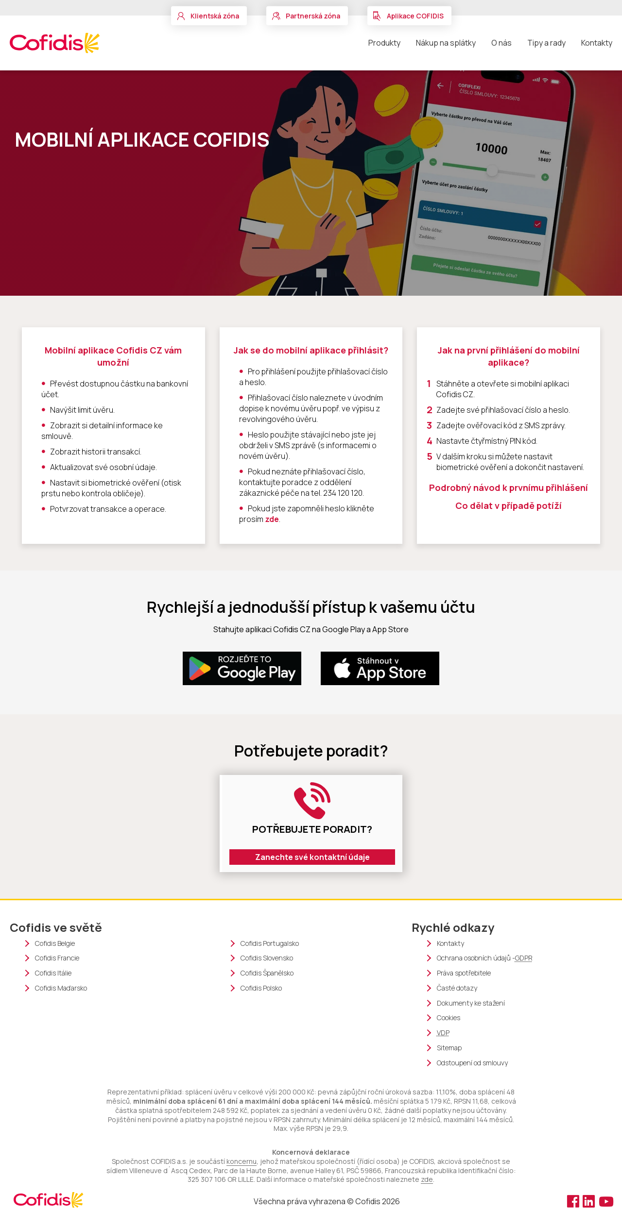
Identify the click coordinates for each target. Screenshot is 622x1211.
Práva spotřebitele (464, 973)
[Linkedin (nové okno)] (590, 1200)
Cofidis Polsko (261, 988)
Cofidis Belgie (55, 943)
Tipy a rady (546, 42)
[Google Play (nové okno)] (242, 668)
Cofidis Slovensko (267, 958)
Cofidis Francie (57, 958)
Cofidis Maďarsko (61, 988)
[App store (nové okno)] (380, 668)
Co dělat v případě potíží (508, 505)
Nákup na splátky (446, 42)
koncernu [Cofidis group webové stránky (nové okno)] (241, 1161)
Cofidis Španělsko (267, 973)
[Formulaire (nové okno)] (311, 823)
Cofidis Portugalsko (270, 943)
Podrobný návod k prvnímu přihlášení (508, 487)
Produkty (384, 42)
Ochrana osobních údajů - (485, 958)
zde (272, 519)
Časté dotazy (457, 988)
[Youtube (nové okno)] (605, 1200)
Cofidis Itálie (53, 973)
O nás (501, 42)
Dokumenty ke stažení (471, 1003)
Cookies (448, 1017)
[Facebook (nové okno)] (574, 1200)
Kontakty (596, 42)
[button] (209, 15)
